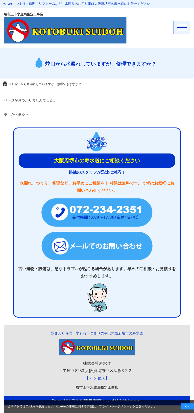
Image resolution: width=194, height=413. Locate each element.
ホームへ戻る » (16, 114)
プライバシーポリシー (114, 406)
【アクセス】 (97, 378)
